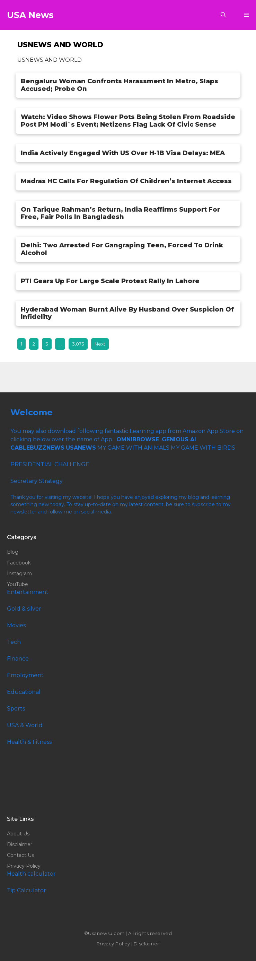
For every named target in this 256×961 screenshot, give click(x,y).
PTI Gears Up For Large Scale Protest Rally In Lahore (110, 281)
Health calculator (31, 873)
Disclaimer (19, 844)
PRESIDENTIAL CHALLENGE (49, 464)
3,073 (78, 344)
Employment (25, 675)
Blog (12, 552)
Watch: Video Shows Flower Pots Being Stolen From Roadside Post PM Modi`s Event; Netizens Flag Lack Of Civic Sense (128, 120)
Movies (16, 625)
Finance (18, 658)
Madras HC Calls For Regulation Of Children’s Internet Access (126, 181)
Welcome (31, 412)
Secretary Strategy (36, 481)
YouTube (17, 584)
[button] (223, 15)
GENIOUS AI (179, 439)
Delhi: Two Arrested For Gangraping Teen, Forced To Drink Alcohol (122, 249)
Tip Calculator (26, 890)
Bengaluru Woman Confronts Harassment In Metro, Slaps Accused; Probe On (119, 85)
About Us (18, 834)
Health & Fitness (29, 742)
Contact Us (20, 855)
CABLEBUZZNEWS (37, 447)
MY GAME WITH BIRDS (203, 447)
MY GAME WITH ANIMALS (133, 447)
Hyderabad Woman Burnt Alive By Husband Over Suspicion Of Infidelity (127, 313)
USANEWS (81, 447)
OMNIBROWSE (137, 439)
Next (100, 344)
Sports (16, 708)
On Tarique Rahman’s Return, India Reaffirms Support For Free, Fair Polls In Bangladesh (120, 213)
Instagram (19, 573)
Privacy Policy (24, 866)
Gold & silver (24, 608)
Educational (24, 692)
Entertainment (27, 592)
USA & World (25, 725)
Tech (14, 642)
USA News (30, 15)
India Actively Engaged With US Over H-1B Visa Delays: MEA (123, 153)
